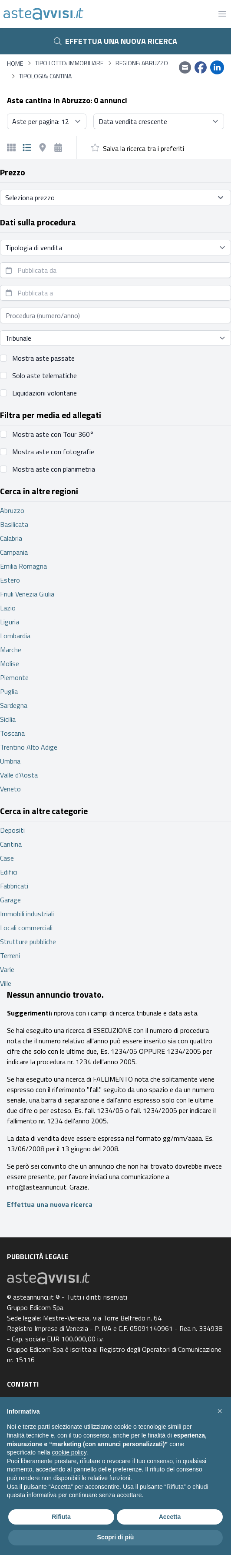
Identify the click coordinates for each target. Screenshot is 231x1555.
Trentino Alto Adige (28, 747)
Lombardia (15, 635)
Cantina (11, 844)
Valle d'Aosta (19, 775)
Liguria (9, 622)
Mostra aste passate (43, 358)
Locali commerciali (26, 927)
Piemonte (14, 677)
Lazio (8, 608)
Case (7, 858)
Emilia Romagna (23, 566)
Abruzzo (12, 510)
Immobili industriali (27, 913)
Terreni (10, 955)
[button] (220, 1411)
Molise (9, 663)
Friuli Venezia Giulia (27, 594)
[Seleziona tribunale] (115, 338)
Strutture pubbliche (28, 941)
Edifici (8, 872)
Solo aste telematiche (44, 375)
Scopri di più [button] (115, 1537)
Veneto (10, 789)
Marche (10, 649)
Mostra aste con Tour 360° (53, 434)
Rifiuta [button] (61, 1516)
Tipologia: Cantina (45, 76)
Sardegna (13, 705)
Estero (10, 580)
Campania (14, 552)
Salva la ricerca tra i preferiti (143, 148)
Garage (10, 900)
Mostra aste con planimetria (53, 469)
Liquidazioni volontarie (44, 393)
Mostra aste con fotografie (53, 451)
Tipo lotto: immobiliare (69, 63)
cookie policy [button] (69, 1452)
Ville (5, 983)
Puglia (9, 691)
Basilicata (14, 524)
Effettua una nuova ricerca (115, 41)
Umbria (10, 761)
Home (15, 63)
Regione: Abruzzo (142, 63)
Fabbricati (14, 886)
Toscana (12, 733)
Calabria (11, 538)
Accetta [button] (170, 1516)
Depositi (12, 830)
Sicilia (8, 719)
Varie (7, 969)
